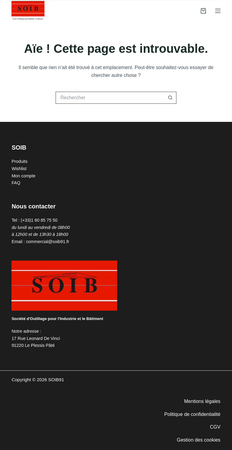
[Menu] (218, 11)
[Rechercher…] (110, 98)
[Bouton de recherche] (170, 98)
